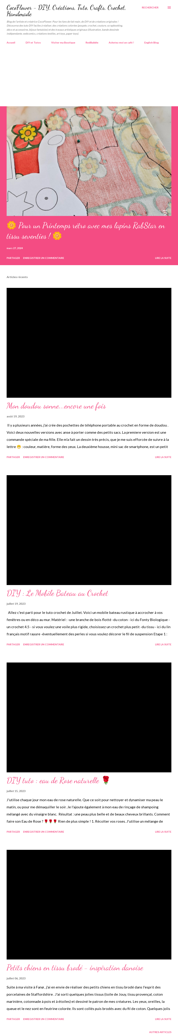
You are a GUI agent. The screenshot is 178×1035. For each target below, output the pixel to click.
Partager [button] (13, 257)
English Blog (151, 42)
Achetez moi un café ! (121, 42)
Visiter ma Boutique (63, 42)
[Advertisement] (89, 79)
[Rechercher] (150, 7)
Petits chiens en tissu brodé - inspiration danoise (75, 967)
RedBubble (92, 42)
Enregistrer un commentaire (43, 257)
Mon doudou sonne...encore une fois (56, 405)
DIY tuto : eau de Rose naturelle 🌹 (59, 780)
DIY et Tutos (33, 42)
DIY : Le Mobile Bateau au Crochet (57, 593)
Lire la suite (163, 257)
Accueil (11, 42)
